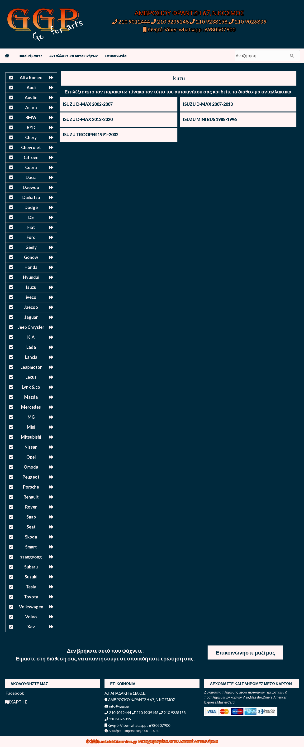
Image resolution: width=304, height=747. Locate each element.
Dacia (31, 177)
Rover (31, 506)
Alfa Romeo (31, 77)
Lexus (31, 377)
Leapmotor (31, 367)
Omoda (31, 467)
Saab (31, 516)
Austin (31, 97)
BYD (31, 127)
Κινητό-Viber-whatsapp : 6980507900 (189, 29)
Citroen (31, 157)
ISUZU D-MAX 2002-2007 (88, 104)
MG (31, 417)
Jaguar (31, 317)
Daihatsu (31, 197)
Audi (31, 87)
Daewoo (31, 187)
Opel (31, 457)
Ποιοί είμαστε (30, 55)
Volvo (31, 616)
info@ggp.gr (116, 706)
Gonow (31, 257)
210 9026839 (247, 21)
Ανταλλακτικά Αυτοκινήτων (73, 55)
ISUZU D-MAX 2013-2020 (88, 119)
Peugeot (31, 477)
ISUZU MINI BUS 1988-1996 (210, 119)
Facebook (14, 693)
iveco (31, 297)
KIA (31, 337)
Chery (31, 137)
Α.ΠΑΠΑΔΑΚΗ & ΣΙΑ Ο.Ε (125, 693)
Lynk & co (31, 387)
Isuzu (31, 287)
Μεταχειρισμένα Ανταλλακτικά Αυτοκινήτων (178, 741)
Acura (31, 107)
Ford (31, 237)
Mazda (31, 397)
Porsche (31, 487)
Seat (31, 526)
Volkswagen (31, 606)
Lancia (31, 357)
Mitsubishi (31, 437)
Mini (31, 427)
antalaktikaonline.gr (119, 741)
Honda (31, 267)
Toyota (31, 596)
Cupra (31, 167)
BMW (31, 117)
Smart (31, 546)
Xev (31, 626)
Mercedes (31, 407)
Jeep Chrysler (31, 327)
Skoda (31, 536)
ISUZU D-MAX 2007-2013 (208, 104)
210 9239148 (170, 21)
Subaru (31, 566)
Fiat (31, 227)
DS (31, 217)
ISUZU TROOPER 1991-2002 (90, 134)
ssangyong (31, 556)
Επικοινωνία (116, 55)
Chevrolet (31, 147)
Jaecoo (31, 307)
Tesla (31, 586)
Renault (31, 497)
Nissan (31, 447)
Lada (31, 347)
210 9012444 (131, 21)
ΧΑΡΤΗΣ (16, 701)
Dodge (31, 207)
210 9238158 (209, 21)
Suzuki (31, 576)
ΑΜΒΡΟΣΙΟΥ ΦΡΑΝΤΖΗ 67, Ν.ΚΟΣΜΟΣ (189, 13)
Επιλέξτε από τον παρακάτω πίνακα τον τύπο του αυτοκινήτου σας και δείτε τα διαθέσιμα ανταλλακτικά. (179, 91)
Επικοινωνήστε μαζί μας (245, 652)
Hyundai (31, 277)
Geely (31, 247)
